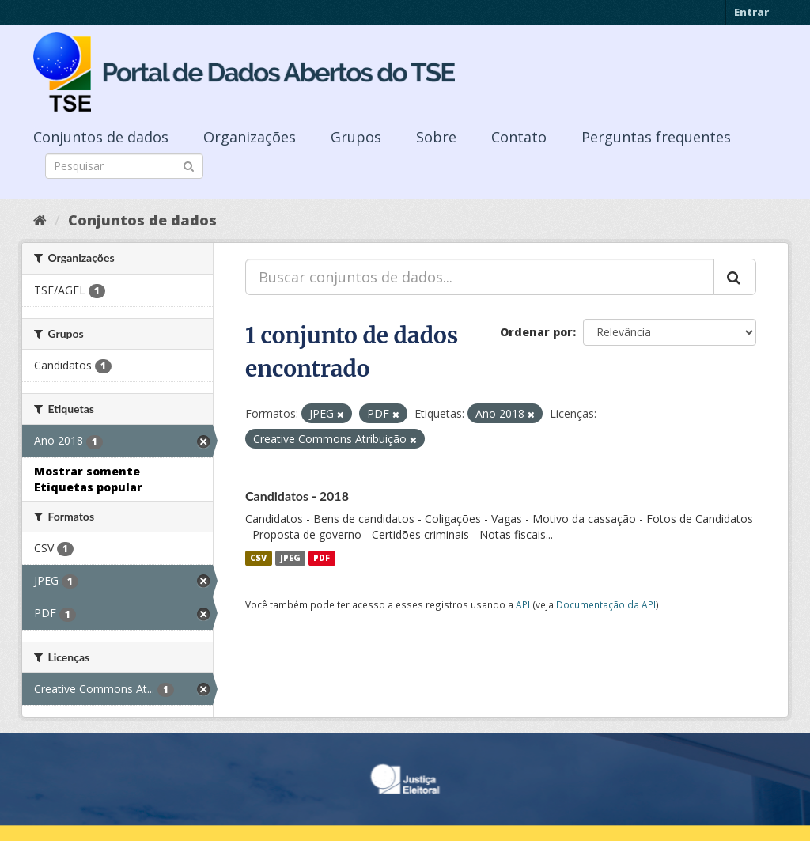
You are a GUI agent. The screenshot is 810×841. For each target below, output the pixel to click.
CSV (258, 557)
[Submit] (188, 165)
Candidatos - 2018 (297, 495)
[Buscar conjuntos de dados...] (479, 277)
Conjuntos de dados (100, 136)
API (523, 604)
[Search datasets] (124, 166)
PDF (321, 557)
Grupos (356, 136)
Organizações (249, 136)
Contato (519, 136)
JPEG (290, 557)
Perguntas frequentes (656, 136)
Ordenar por (536, 331)
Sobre (436, 136)
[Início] (40, 219)
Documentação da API (606, 604)
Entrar (751, 12)
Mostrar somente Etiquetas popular (88, 479)
